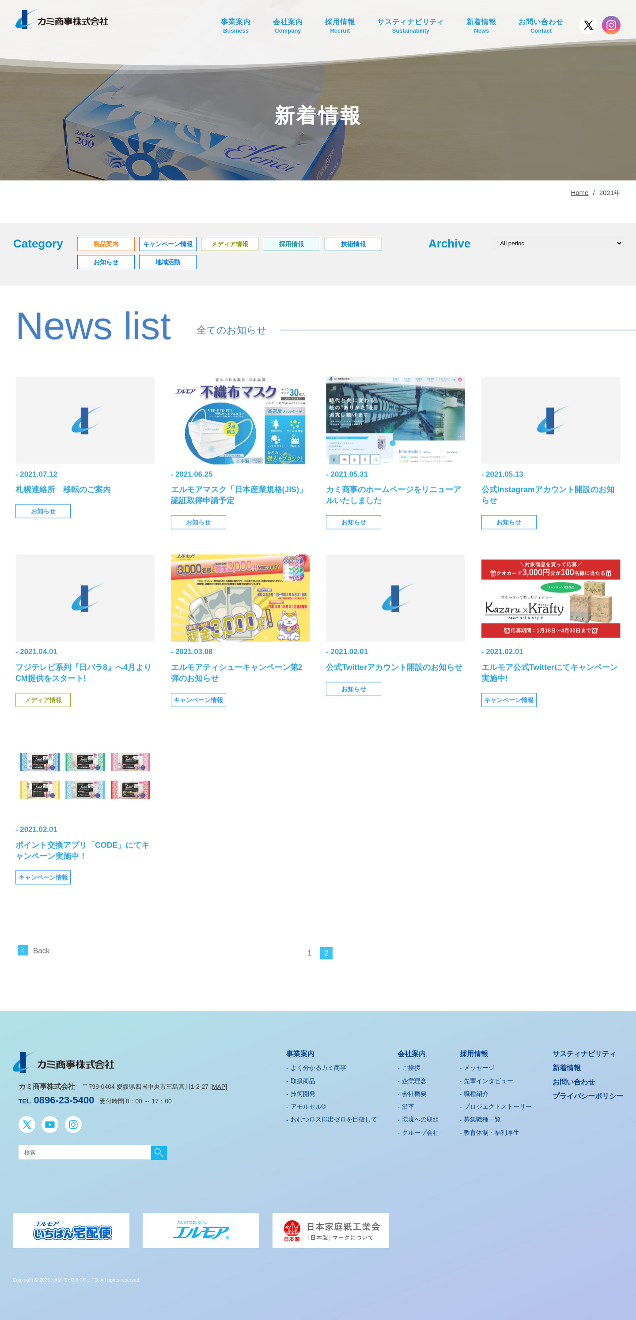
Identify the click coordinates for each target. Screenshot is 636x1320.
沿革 (408, 1104)
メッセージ (479, 1065)
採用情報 (340, 26)
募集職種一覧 (482, 1117)
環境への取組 (420, 1117)
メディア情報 (43, 712)
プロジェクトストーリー (498, 1104)
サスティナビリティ (411, 26)
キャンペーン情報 (198, 712)
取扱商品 (303, 1078)
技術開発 (303, 1091)
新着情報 (481, 26)
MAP (218, 1084)
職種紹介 (476, 1091)
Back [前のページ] (41, 963)
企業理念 (414, 1078)
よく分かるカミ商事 (318, 1065)
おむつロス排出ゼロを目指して (334, 1117)
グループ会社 (420, 1130)
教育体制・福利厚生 (491, 1130)
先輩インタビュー (488, 1078)
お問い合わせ (541, 26)
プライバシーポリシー (588, 1094)
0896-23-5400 (64, 1097)
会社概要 (414, 1091)
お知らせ (43, 524)
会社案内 (288, 26)
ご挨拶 (411, 1065)
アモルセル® (308, 1104)
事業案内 (236, 26)
